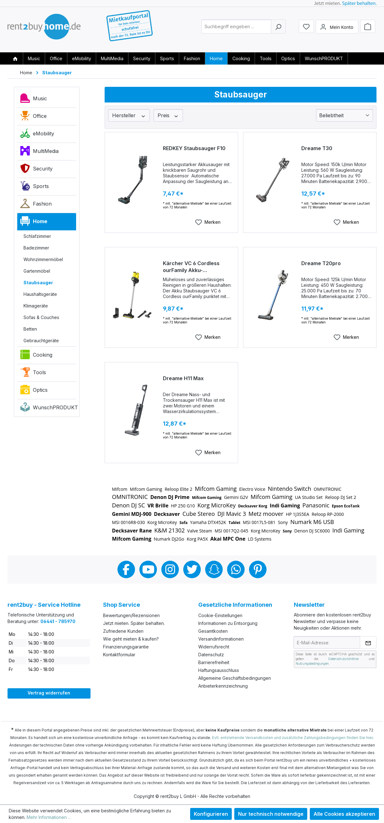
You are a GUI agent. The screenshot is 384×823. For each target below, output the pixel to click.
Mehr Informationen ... (49, 817)
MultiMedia (39, 152)
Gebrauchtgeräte (41, 340)
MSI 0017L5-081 (259, 522)
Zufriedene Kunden (123, 631)
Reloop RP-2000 (328, 514)
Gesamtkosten (213, 631)
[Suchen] (278, 29)
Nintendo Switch (289, 488)
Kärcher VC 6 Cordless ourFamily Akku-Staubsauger (191, 267)
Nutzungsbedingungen (312, 663)
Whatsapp (236, 569)
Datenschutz (211, 654)
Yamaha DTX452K (208, 522)
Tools (33, 373)
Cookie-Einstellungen (220, 615)
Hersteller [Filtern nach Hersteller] (129, 115)
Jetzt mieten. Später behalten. (134, 623)
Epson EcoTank (346, 506)
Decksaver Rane (132, 530)
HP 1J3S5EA (297, 514)
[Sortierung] (344, 115)
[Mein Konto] (337, 29)
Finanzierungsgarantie (126, 646)
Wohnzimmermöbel (43, 259)
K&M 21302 (169, 530)
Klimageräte (35, 305)
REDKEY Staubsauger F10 (194, 148)
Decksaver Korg (252, 506)
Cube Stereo (198, 513)
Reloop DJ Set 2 (340, 497)
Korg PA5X (197, 539)
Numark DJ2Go (169, 539)
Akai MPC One (228, 538)
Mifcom (119, 489)
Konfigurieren (211, 814)
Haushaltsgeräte (40, 294)
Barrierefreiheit (213, 662)
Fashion (36, 205)
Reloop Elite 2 (178, 489)
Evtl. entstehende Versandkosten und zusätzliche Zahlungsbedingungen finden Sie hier (292, 737)
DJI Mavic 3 (231, 513)
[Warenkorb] (367, 28)
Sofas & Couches (41, 317)
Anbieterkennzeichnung (223, 686)
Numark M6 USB (312, 522)
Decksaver (167, 514)
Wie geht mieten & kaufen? (131, 639)
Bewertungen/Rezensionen (131, 615)
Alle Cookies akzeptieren (344, 814)
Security (36, 170)
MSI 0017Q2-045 (231, 531)
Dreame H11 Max (183, 378)
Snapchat (214, 569)
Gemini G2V (236, 497)
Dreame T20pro (321, 263)
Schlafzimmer (37, 236)
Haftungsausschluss (218, 670)
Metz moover (265, 513)
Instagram (170, 569)
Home (33, 222)
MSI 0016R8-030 (128, 522)
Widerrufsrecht (213, 646)
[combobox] (236, 29)
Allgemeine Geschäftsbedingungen (234, 678)
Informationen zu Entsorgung (227, 623)
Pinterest (258, 569)
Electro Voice (252, 489)
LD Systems (259, 539)
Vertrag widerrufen (49, 692)
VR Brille (158, 505)
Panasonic (316, 505)
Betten (30, 329)
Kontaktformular (119, 654)
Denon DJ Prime (169, 497)
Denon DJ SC (128, 505)
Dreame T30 (316, 148)
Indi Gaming (285, 505)
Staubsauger (38, 282)
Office (33, 117)
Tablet (235, 522)
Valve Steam (199, 531)
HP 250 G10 (183, 506)
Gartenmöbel (36, 271)
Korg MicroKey (216, 505)
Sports (34, 187)
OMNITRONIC (327, 489)
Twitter (192, 569)
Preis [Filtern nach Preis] (168, 115)
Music (33, 99)
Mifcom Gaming (146, 489)
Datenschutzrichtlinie (343, 659)
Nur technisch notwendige (271, 814)
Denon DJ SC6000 (312, 531)
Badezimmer (36, 247)
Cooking (36, 356)
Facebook (126, 569)
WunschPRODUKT (48, 408)
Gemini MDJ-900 (132, 514)
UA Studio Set (309, 497)
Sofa (183, 522)
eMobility (37, 134)
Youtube (148, 569)
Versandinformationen (221, 639)
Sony (283, 522)
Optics (34, 391)
